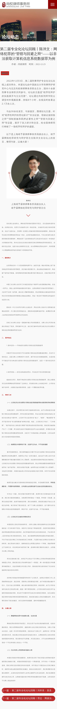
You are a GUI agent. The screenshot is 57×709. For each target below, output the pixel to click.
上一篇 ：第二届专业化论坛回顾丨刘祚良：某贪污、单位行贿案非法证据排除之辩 (28, 690)
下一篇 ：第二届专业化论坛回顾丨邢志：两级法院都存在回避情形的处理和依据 (28, 698)
